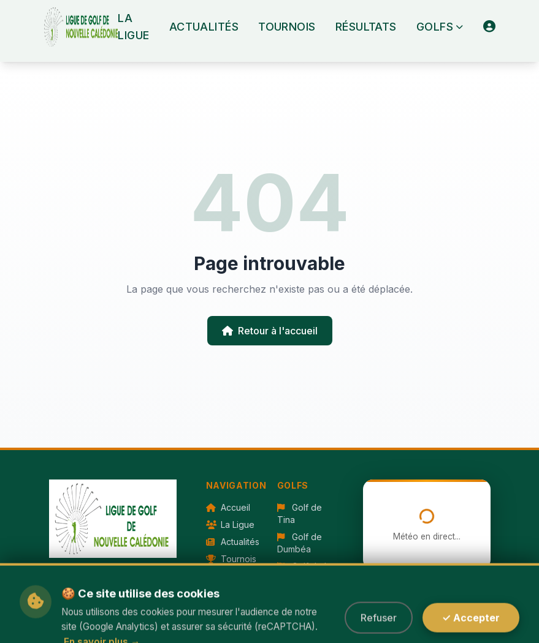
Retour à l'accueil (270, 331)
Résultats (366, 26)
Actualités (204, 26)
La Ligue (133, 27)
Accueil (228, 507)
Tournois (287, 26)
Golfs (440, 26)
